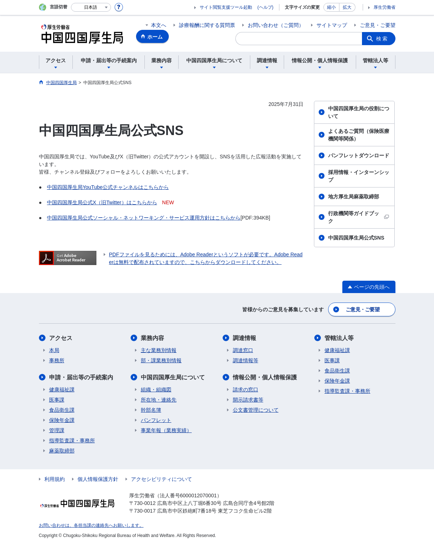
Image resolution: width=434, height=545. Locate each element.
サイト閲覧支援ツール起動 (226, 7)
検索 (382, 39)
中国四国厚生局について (173, 377)
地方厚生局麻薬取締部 (353, 197)
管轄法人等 (339, 338)
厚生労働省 (384, 7)
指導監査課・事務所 (72, 440)
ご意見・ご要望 (377, 25)
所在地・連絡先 (158, 400)
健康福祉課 (62, 389)
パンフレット (156, 420)
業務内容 (152, 338)
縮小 (331, 7)
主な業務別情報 (158, 350)
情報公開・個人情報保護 (265, 377)
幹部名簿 (151, 410)
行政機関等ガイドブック (358, 217)
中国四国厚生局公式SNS (356, 238)
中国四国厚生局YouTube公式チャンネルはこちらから (108, 187)
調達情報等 (245, 360)
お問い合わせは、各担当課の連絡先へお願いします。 (91, 525)
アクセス (60, 338)
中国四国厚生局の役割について (358, 112)
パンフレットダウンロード (358, 155)
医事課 (56, 400)
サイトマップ (331, 25)
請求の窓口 (245, 389)
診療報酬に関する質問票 (207, 25)
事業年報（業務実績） (166, 430)
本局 (54, 350)
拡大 (347, 7)
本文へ (158, 25)
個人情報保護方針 (97, 479)
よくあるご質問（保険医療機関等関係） (358, 135)
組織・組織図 (156, 389)
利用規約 (54, 479)
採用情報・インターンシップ (358, 176)
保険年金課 (62, 420)
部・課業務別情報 (161, 360)
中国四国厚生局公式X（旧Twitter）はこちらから (102, 202)
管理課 (56, 430)
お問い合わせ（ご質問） (276, 25)
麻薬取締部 (62, 451)
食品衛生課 (62, 410)
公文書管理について (256, 410)
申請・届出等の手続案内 (81, 377)
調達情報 (244, 338)
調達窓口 (243, 350)
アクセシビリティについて (161, 479)
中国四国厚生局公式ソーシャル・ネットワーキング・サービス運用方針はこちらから (143, 218)
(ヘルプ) (266, 7)
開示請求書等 (248, 400)
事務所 (56, 360)
